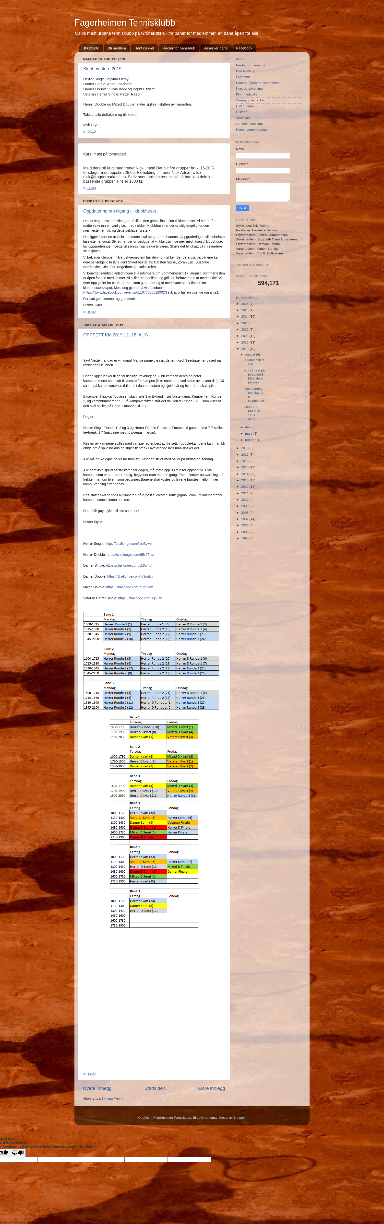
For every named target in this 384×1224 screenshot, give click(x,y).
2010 (245, 499)
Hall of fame (245, 106)
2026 (245, 304)
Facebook (244, 48)
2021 (245, 336)
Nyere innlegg (97, 1088)
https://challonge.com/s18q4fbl (129, 565)
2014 (245, 474)
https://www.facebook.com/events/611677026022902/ (125, 292)
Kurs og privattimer (250, 88)
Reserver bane (216, 48)
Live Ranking (245, 71)
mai (248, 427)
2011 (245, 493)
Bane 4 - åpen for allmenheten (258, 83)
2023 (245, 323)
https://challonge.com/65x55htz (130, 555)
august (250, 354)
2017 (245, 454)
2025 (245, 310)
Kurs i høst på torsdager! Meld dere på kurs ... (254, 376)
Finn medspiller (247, 94)
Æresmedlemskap (249, 124)
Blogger (239, 1117)
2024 (245, 316)
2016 (245, 461)
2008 (245, 512)
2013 (245, 480)
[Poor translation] (18, 1153)
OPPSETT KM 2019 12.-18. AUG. (116, 335)
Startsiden (154, 1088)
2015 (245, 467)
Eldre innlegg (211, 1088)
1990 (245, 538)
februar (251, 440)
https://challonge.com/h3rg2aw (129, 587)
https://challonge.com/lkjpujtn (140, 598)
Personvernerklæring (251, 129)
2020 (245, 342)
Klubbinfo (91, 48)
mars (249, 433)
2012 (245, 486)
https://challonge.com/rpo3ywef (129, 544)
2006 (245, 525)
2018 (245, 448)
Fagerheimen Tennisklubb (124, 23)
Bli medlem (117, 48)
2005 (245, 532)
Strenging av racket (250, 100)
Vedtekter (243, 118)
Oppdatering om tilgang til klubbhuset (119, 211)
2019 (245, 349)
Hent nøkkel (144, 48)
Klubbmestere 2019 (102, 68)
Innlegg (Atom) (113, 1098)
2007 (245, 519)
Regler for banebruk (179, 48)
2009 (245, 506)
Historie (241, 112)
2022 (245, 329)
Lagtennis (243, 77)
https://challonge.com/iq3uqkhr (130, 576)
